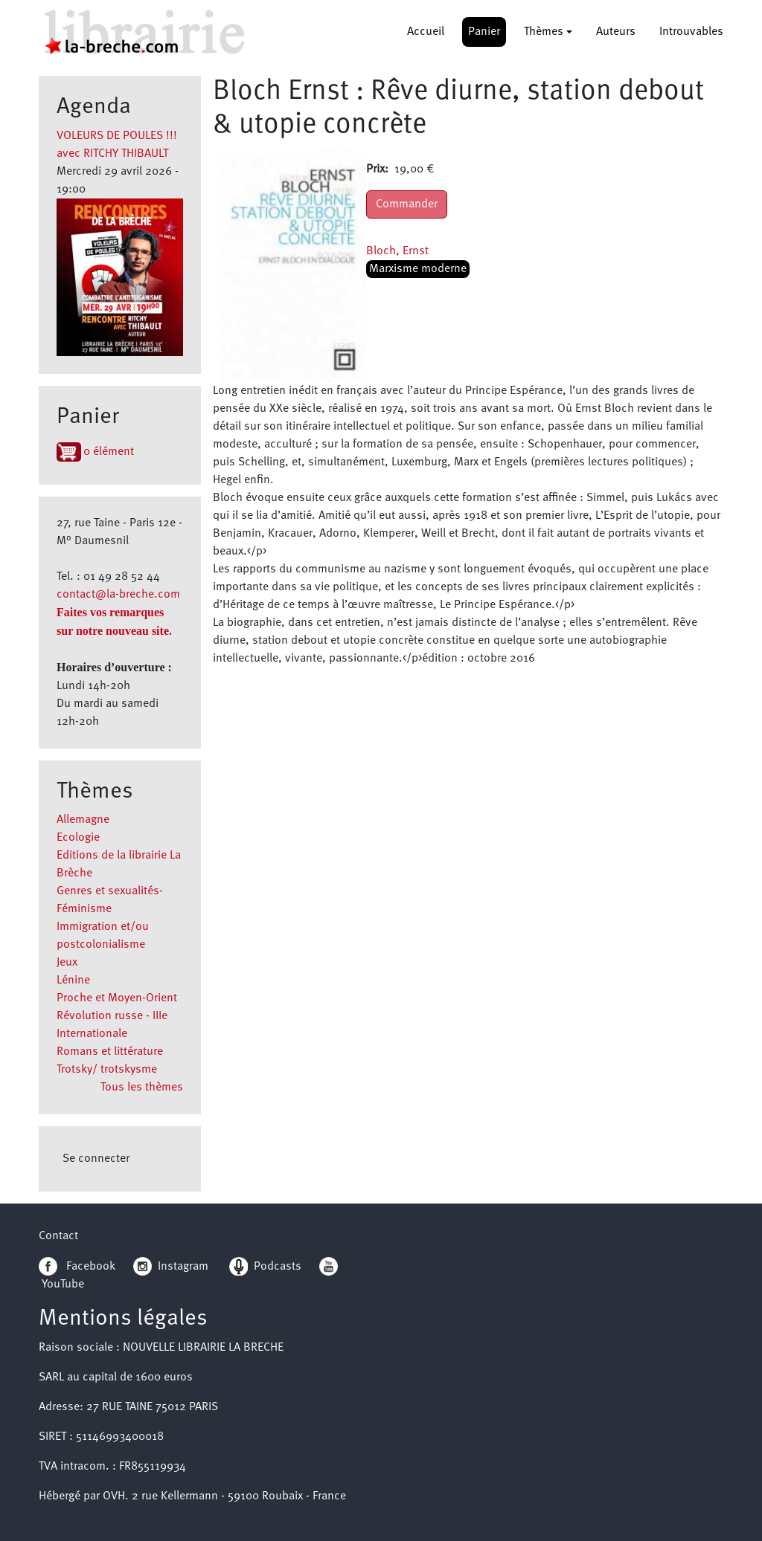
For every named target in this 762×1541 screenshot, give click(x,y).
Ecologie (78, 838)
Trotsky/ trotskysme (107, 1070)
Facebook (77, 1267)
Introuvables (691, 32)
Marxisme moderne (418, 269)
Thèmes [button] (543, 32)
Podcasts (265, 1267)
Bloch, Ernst (397, 251)
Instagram (170, 1267)
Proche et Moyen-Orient (117, 998)
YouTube (63, 1284)
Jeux (67, 963)
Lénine (73, 980)
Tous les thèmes (141, 1087)
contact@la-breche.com (118, 595)
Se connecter (96, 1159)
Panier (484, 32)
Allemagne (83, 820)
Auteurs (615, 32)
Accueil (425, 32)
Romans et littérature (110, 1052)
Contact (58, 1236)
